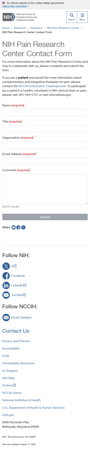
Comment (16, 170)
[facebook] (18, 227)
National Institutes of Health (21, 400)
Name (14, 105)
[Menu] (82, 17)
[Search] (71, 17)
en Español (10, 370)
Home (6, 27)
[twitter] (23, 227)
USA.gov (8, 415)
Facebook (18, 275)
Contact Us (15, 331)
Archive (7, 385)
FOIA (5, 356)
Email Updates (21, 317)
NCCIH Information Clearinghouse (42, 86)
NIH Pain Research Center (63, 27)
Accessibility (11, 348)
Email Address (19, 154)
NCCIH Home (11, 392)
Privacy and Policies (16, 341)
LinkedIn (17, 285)
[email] (13, 227)
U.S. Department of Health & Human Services (33, 407)
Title (12, 121)
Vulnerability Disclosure (18, 363)
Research (20, 27)
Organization (18, 137)
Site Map (8, 378)
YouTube (17, 295)
